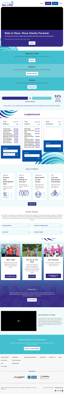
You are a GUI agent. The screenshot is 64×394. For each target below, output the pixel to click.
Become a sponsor (32, 73)
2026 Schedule (16, 225)
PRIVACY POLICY (59, 387)
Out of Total (59, 123)
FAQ (2, 363)
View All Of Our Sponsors (32, 348)
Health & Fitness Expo (48, 225)
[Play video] (19, 321)
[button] (61, 3)
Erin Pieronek (7, 138)
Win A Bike (32, 276)
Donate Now (32, 87)
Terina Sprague (7, 139)
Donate (55, 3)
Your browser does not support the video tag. (32, 18)
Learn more (32, 204)
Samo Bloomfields (29, 142)
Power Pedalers (29, 144)
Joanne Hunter (7, 130)
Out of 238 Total (37, 123)
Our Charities (4, 366)
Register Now (32, 300)
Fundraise (15, 357)
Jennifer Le (6, 132)
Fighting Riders (29, 141)
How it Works (4, 360)
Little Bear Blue (29, 139)
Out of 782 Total (15, 123)
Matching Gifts (15, 363)
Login (41, 3)
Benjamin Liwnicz (8, 136)
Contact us (52, 357)
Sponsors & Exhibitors (30, 357)
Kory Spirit (27, 133)
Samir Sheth (6, 141)
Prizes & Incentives (16, 360)
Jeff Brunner (7, 129)
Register (48, 3)
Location (16, 232)
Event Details (5, 357)
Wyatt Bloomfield (8, 135)
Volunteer (43, 357)
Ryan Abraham (7, 142)
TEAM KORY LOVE (29, 145)
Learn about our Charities (53, 276)
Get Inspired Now (10, 276)
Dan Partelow (7, 133)
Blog (60, 357)
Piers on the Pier (29, 147)
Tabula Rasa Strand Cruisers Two (29, 136)
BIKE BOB (27, 129)
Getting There (48, 232)
